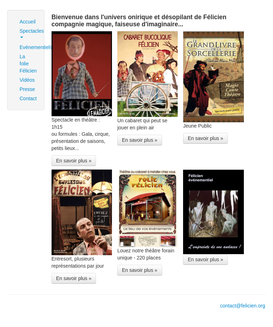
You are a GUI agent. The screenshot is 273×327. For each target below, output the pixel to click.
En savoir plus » (74, 161)
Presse (27, 89)
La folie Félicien (28, 64)
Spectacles (28, 33)
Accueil (28, 22)
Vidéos (27, 80)
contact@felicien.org (242, 306)
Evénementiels (28, 47)
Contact (28, 98)
